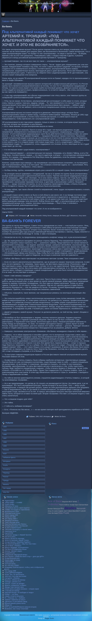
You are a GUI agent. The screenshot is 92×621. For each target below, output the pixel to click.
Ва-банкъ (63, 215)
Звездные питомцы (11, 520)
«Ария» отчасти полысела (14, 596)
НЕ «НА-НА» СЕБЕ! (12, 565)
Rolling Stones (47, 215)
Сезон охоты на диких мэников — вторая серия (22, 589)
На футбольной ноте (12, 558)
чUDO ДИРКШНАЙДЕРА (13, 573)
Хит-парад (7, 488)
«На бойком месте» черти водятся (17, 508)
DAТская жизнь (10, 564)
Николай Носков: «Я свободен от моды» (19, 592)
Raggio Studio (49, 618)
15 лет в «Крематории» (13, 528)
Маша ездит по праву (12, 560)
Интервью (22, 215)
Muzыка (6, 450)
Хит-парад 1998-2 (11, 519)
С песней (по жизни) (12, 591)
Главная (5, 21)
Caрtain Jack (62, 511)
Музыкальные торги (12, 511)
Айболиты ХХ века (11, 506)
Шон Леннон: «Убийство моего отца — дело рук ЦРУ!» (24, 556)
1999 (5, 446)
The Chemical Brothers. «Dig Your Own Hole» (20, 544)
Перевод (6, 473)
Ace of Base (55, 501)
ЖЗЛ (41, 416)
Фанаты (6, 484)
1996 (37, 416)
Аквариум (56, 215)
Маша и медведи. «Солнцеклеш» (17, 547)
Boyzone (65, 501)
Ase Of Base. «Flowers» (13, 546)
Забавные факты (9, 457)
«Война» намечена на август (15, 600)
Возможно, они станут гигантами (16, 609)
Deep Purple (63, 513)
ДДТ (68, 215)
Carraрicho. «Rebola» (12, 578)
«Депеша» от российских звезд (16, 601)
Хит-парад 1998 (10, 571)
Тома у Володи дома (12, 522)
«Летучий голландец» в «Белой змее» (18, 529)
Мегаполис (74, 215)
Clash (76, 504)
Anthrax (66, 505)
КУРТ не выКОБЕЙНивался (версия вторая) (20, 607)
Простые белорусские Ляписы (15, 524)
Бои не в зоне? (10, 537)
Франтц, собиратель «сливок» (15, 585)
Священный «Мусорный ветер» (16, 555)
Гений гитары (9, 504)
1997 (16, 215)
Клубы (5, 465)
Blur (62, 508)
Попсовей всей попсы (12, 513)
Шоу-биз (6, 492)
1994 (5, 427)
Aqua (61, 504)
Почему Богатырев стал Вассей (16, 526)
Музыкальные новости (27, 615)
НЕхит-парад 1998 (11, 515)
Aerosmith (38, 215)
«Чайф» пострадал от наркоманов (17, 510)
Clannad (81, 505)
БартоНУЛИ (9, 533)
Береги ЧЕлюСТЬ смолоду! (14, 538)
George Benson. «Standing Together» (18, 542)
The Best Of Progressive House (16, 549)
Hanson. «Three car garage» (15, 583)
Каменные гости (10, 531)
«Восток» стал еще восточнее (15, 576)
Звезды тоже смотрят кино (14, 587)
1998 (5, 442)
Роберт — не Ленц (11, 594)
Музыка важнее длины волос (15, 603)
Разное (5, 477)
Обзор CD (8, 605)
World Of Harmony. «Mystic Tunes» (17, 540)
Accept (72, 505)
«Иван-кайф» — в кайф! (13, 502)
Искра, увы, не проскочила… (15, 574)
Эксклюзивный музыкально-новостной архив (46, 3)
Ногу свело (82, 215)
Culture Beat (71, 511)
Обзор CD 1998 (10, 517)
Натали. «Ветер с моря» (13, 551)
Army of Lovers (53, 511)
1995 (5, 431)
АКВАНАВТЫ (9, 562)
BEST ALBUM (80, 511)
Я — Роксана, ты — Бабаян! (15, 598)
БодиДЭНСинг (10, 553)
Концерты (6, 469)
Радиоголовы (9, 501)
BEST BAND (73, 501)
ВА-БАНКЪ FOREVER (21, 221)
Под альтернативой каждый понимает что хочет (40, 32)
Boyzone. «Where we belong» (15, 580)
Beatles (70, 508)
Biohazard (56, 509)
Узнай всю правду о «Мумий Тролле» (18, 535)
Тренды (6, 480)
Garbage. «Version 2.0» (13, 582)
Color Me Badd (53, 513)
